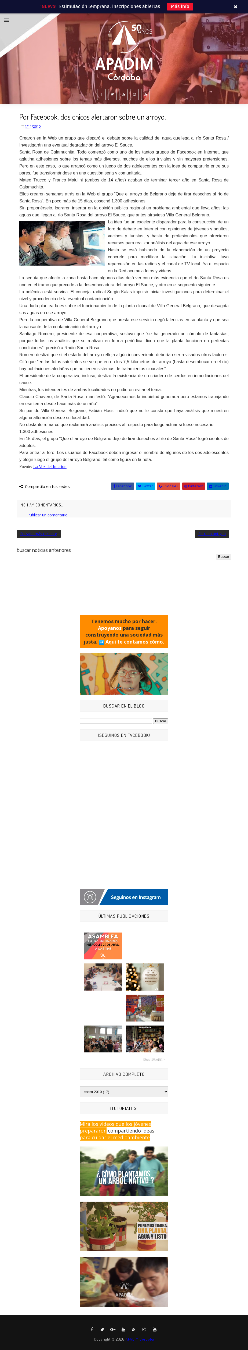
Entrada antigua (212, 533)
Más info (180, 6)
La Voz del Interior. (50, 466)
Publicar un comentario (47, 514)
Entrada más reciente (38, 533)
